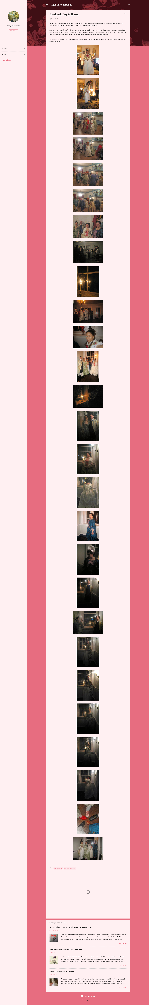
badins (92, 1000)
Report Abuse (6, 60)
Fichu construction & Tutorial (62, 971)
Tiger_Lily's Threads (13, 26)
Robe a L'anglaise (69, 868)
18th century (58, 868)
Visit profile (13, 30)
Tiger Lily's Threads (61, 4)
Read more (122, 943)
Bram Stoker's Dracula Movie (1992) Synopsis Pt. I (70, 927)
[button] (125, 14)
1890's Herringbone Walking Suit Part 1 (66, 949)
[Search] (129, 5)
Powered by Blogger (88, 996)
